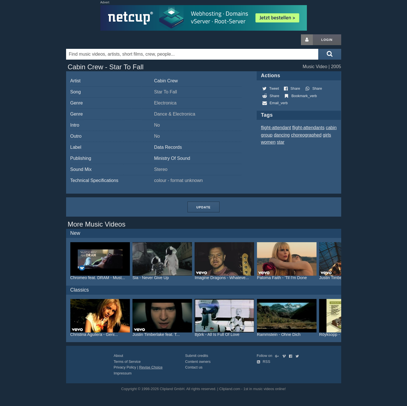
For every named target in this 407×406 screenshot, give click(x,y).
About (118, 355)
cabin (331, 127)
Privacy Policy (125, 367)
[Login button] (307, 39)
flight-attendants (308, 127)
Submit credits (196, 355)
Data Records (168, 147)
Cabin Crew (166, 80)
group (267, 135)
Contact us (194, 367)
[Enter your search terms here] (192, 54)
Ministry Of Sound (172, 158)
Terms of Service (127, 361)
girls (327, 135)
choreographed (306, 135)
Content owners (198, 361)
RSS (263, 361)
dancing (282, 135)
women (268, 142)
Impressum (123, 373)
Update (203, 207)
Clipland (96, 39)
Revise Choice (151, 367)
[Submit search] (329, 54)
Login (327, 39)
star (280, 142)
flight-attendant (276, 127)
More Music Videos (97, 224)
